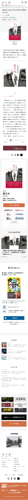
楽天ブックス (19, 210)
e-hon (8, 218)
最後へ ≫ (24, 142)
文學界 (5, 475)
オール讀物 (12, 475)
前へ (7, 140)
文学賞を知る (17, 464)
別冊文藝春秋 (21, 475)
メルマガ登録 (14, 423)
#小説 (7, 15)
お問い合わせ (5, 466)
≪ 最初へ (5, 142)
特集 (15, 468)
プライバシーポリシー (7, 460)
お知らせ (4, 464)
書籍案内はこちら (14, 417)
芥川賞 (15, 19)
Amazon (8, 210)
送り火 (10, 19)
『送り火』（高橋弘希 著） (9, 96)
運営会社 (4, 462)
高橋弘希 (4, 19)
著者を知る (16, 460)
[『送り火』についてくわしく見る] (15, 31)
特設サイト (16, 470)
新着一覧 (16, 458)
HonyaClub (19, 218)
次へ (22, 140)
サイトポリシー (5, 458)
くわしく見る (13, 205)
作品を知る (16, 462)
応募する (10, 318)
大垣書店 (14, 222)
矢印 (25, 362)
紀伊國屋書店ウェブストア (19, 214)
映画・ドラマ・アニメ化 (19, 466)
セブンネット (8, 214)
